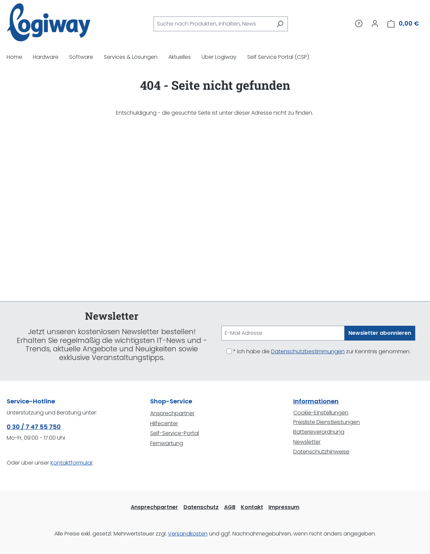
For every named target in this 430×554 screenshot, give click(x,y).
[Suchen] (280, 23)
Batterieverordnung (318, 432)
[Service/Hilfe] (359, 23)
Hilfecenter (164, 423)
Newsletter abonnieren (379, 333)
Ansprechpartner (172, 413)
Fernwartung (166, 443)
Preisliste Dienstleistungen (326, 422)
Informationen (316, 401)
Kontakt (252, 507)
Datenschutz (201, 507)
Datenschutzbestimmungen (308, 351)
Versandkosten (188, 534)
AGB (229, 507)
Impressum (283, 507)
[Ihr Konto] (375, 23)
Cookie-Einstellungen (320, 413)
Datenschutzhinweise (321, 452)
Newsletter (306, 442)
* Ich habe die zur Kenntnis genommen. (322, 351)
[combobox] (213, 23)
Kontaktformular (71, 463)
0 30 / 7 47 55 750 (34, 427)
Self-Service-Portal (174, 433)
